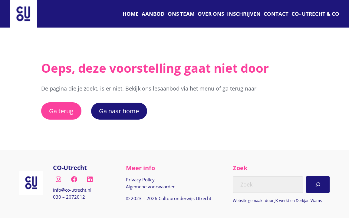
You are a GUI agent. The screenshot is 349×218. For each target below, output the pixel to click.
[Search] (318, 184)
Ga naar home (119, 111)
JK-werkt (282, 200)
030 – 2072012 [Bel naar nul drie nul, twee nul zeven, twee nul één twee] (69, 196)
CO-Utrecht (70, 168)
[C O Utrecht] (315, 14)
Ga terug (61, 111)
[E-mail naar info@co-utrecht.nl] (72, 190)
